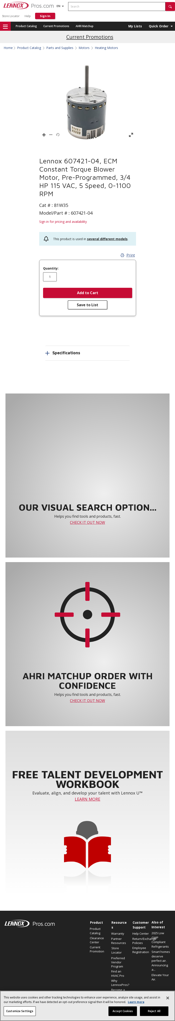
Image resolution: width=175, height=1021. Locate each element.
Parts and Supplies (59, 48)
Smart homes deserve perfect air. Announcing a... (161, 961)
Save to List (87, 304)
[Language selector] (58, 6)
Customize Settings (19, 1011)
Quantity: (51, 268)
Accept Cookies (123, 1011)
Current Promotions (56, 26)
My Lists (135, 26)
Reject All (154, 1011)
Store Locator (11, 16)
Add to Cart (87, 292)
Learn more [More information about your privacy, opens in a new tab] (136, 1002)
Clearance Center (97, 940)
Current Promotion (97, 949)
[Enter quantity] (50, 276)
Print (128, 255)
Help (28, 16)
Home (8, 48)
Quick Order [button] (158, 26)
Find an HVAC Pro (117, 973)
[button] (170, 6)
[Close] (168, 998)
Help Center (140, 933)
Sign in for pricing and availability (63, 221)
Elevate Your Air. (160, 977)
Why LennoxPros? (119, 983)
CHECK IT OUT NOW (87, 522)
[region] (87, 1006)
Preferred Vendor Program (118, 962)
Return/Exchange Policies (140, 941)
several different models (107, 239)
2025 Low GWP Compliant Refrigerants (160, 940)
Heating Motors (106, 48)
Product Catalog (26, 26)
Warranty (117, 933)
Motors (84, 48)
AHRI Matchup (84, 26)
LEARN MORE (87, 799)
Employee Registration (140, 950)
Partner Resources (118, 941)
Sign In (45, 16)
